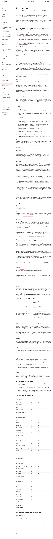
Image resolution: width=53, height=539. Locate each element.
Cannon (25, 19)
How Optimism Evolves (29, 4)
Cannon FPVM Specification (21, 509)
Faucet (4, 8)
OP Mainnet (23, 4)
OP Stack (19, 4)
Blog (45, 1)
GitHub (48, 1)
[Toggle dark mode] (50, 1)
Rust (37, 4)
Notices (35, 4)
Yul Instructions (19, 517)
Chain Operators (4, 4)
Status (4, 6)
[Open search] (24, 1)
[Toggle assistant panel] (32, 1)
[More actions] (50, 9)
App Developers (15, 4)
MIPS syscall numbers (21, 515)
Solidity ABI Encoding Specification (23, 518)
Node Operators (10, 4)
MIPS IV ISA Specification (21, 510)
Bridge (4, 10)
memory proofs (26, 176)
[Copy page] (47, 9)
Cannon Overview (20, 507)
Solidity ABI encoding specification (30, 294)
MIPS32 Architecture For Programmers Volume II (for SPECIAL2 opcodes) (29, 512)
